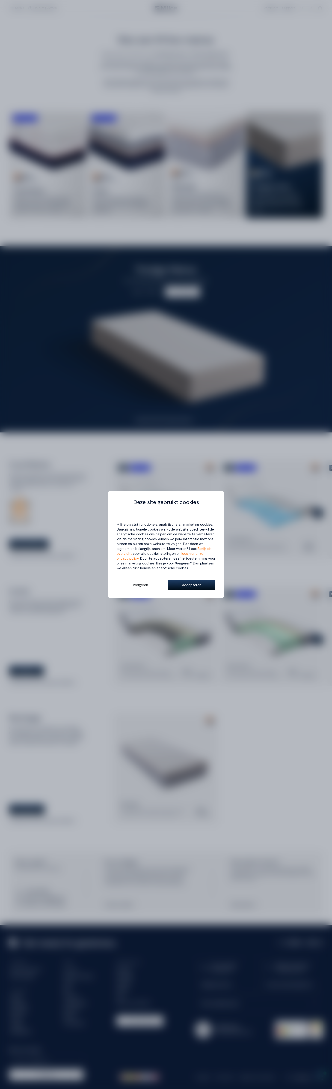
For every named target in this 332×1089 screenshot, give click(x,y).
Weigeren (140, 585)
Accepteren (191, 585)
